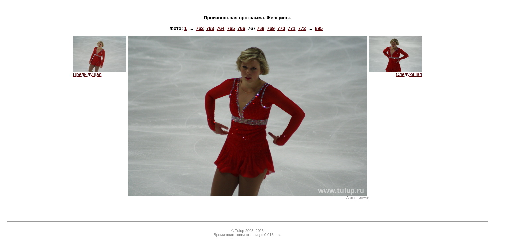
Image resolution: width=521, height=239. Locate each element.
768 (260, 28)
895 (319, 28)
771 (291, 28)
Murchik (363, 197)
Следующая (395, 72)
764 (220, 28)
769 (271, 28)
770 (281, 28)
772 (302, 28)
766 (241, 28)
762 (200, 28)
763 (210, 28)
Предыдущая (99, 72)
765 (231, 28)
